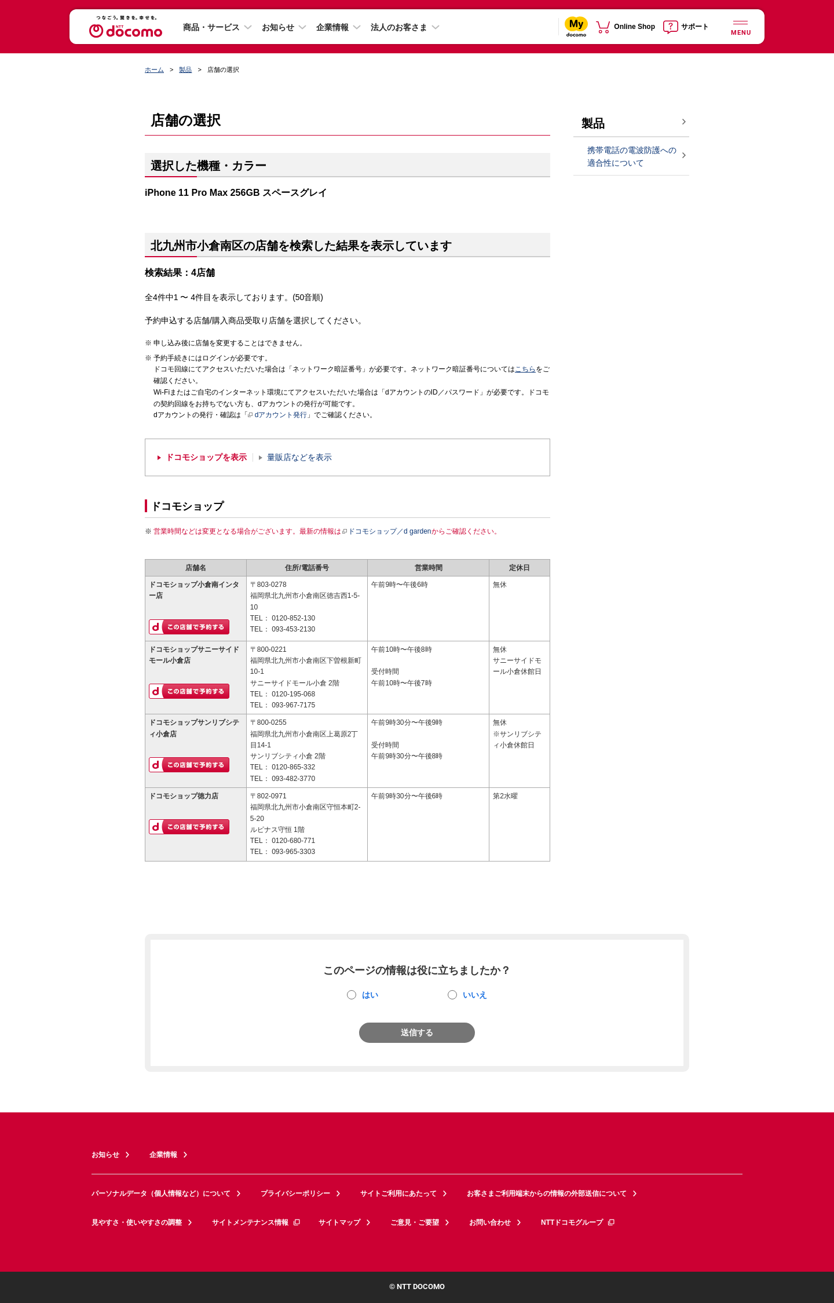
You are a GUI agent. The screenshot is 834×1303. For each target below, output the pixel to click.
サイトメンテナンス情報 (256, 1222)
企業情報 (332, 27)
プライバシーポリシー (295, 1193)
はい (370, 994)
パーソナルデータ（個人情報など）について (161, 1193)
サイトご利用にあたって (398, 1193)
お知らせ (278, 27)
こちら (525, 369)
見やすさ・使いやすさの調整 (137, 1222)
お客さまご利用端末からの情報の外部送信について (547, 1193)
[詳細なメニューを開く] (740, 26)
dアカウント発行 (278, 415)
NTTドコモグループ (578, 1222)
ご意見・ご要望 (414, 1222)
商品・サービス (211, 27)
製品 (185, 69)
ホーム (154, 69)
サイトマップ (339, 1222)
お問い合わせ (490, 1222)
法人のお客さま (399, 27)
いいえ (475, 994)
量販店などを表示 (299, 457)
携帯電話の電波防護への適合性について (631, 156)
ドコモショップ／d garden (386, 531)
